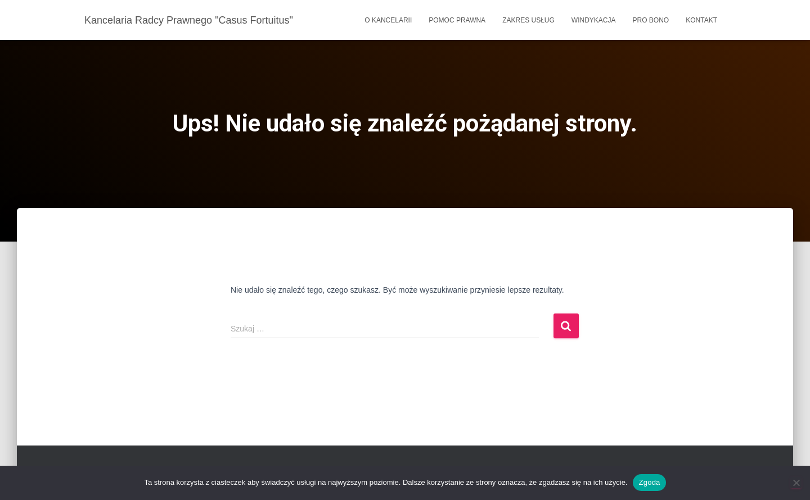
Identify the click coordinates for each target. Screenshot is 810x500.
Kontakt (701, 20)
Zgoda (649, 482)
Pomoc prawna (457, 20)
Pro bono (651, 20)
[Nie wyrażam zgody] (796, 482)
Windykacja (594, 20)
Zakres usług (528, 20)
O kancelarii (388, 20)
